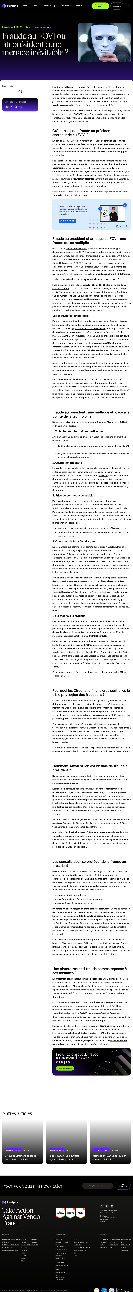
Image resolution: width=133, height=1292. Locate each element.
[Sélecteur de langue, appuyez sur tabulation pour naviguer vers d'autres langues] (127, 6)
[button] (7, 107)
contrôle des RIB (118, 1041)
